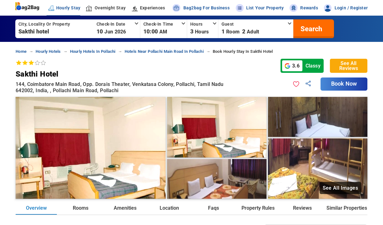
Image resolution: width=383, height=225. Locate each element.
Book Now (344, 84)
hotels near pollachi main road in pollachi (164, 51)
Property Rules (258, 208)
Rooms (80, 208)
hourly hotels (48, 51)
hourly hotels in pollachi (93, 51)
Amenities (125, 208)
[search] (310, 28)
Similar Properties (346, 208)
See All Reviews (348, 65)
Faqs (213, 208)
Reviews (302, 208)
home (21, 51)
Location (169, 208)
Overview (36, 208)
